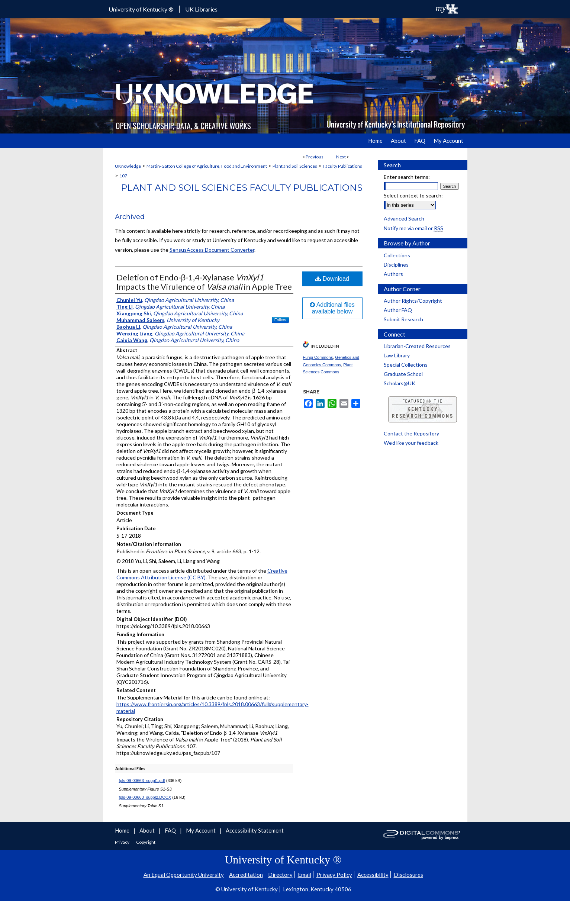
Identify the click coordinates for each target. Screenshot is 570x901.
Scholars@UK (399, 383)
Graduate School (403, 374)
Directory (280, 874)
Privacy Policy (334, 874)
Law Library (397, 355)
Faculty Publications (342, 166)
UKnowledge (128, 166)
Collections (397, 255)
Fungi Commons (318, 357)
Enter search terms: (407, 177)
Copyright (145, 842)
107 (123, 175)
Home (123, 830)
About (147, 830)
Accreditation (246, 874)
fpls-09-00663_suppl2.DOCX (145, 797)
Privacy (122, 842)
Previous (314, 157)
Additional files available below (332, 308)
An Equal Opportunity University (184, 874)
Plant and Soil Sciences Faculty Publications (242, 187)
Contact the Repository (411, 433)
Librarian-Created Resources (417, 346)
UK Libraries (201, 9)
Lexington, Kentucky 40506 (317, 889)
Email (304, 874)
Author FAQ (398, 310)
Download (332, 279)
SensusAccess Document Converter (212, 250)
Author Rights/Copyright (413, 300)
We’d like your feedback (411, 443)
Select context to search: (413, 195)
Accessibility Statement (255, 830)
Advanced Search (404, 218)
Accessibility (373, 874)
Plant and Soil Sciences (295, 166)
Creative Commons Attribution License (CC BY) (201, 573)
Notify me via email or (413, 228)
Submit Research (403, 319)
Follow (280, 320)
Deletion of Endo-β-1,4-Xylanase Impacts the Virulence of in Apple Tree (204, 282)
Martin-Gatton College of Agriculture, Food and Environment (206, 166)
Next (341, 157)
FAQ (171, 830)
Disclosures (408, 874)
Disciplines (396, 264)
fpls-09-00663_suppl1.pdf (142, 780)
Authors (393, 274)
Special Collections (406, 364)
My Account (201, 830)
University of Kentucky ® (141, 9)
